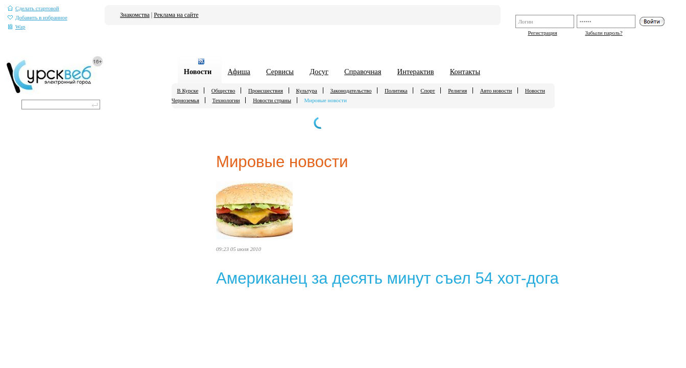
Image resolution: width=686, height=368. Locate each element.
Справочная (362, 71)
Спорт (427, 90)
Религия (457, 90)
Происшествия (265, 90)
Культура (306, 90)
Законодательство (350, 90)
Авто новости (496, 90)
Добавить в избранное (37, 17)
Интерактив (415, 71)
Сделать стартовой (33, 8)
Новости (198, 71)
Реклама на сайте (176, 14)
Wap (17, 27)
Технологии (226, 100)
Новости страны (272, 100)
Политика (396, 90)
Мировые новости (325, 100)
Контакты (465, 71)
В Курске (188, 90)
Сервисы (280, 71)
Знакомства (135, 14)
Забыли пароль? (603, 33)
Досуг (319, 71)
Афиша (239, 71)
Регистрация (542, 33)
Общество (223, 90)
